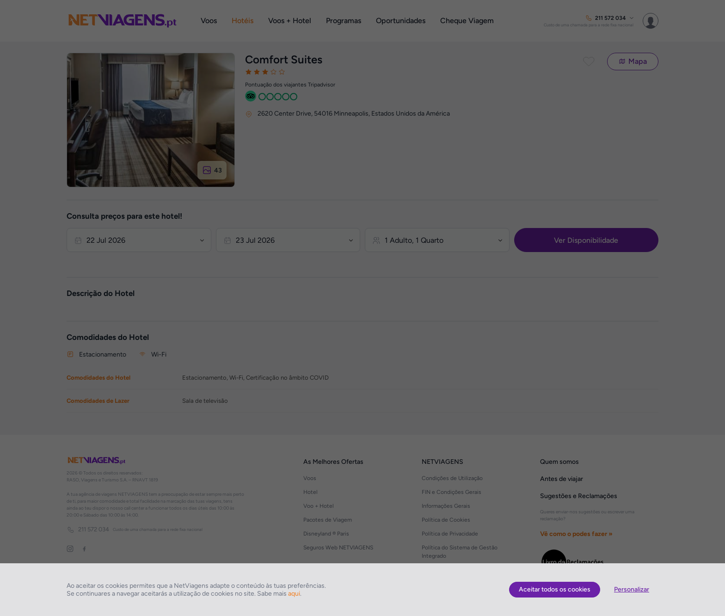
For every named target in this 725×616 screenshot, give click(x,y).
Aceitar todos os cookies (554, 589)
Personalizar (631, 589)
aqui (294, 594)
